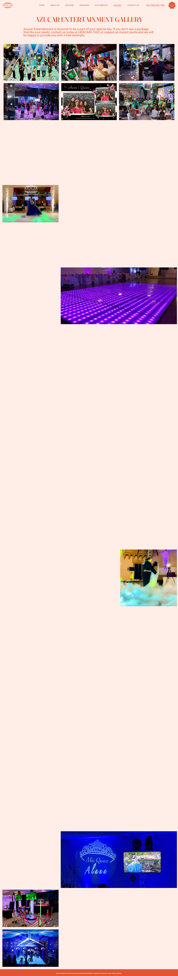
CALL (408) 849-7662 (155, 5)
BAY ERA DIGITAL (115, 973)
